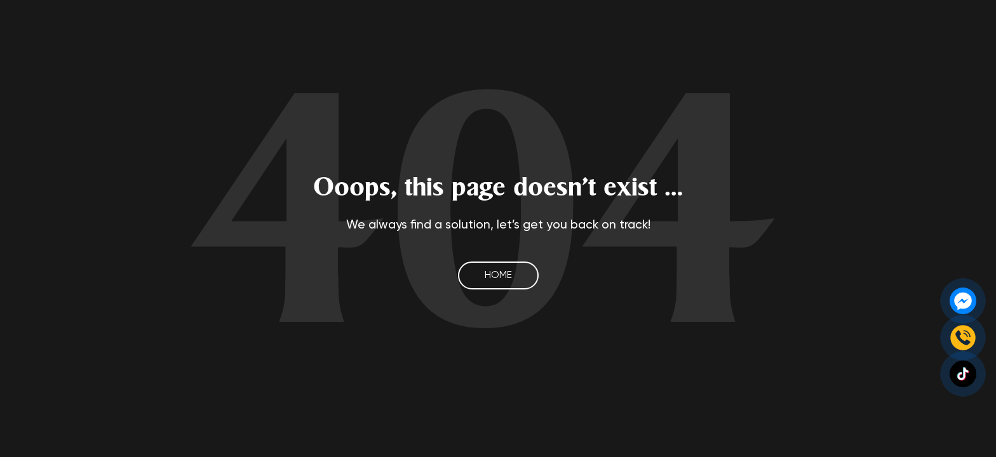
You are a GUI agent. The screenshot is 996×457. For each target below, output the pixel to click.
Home (498, 275)
